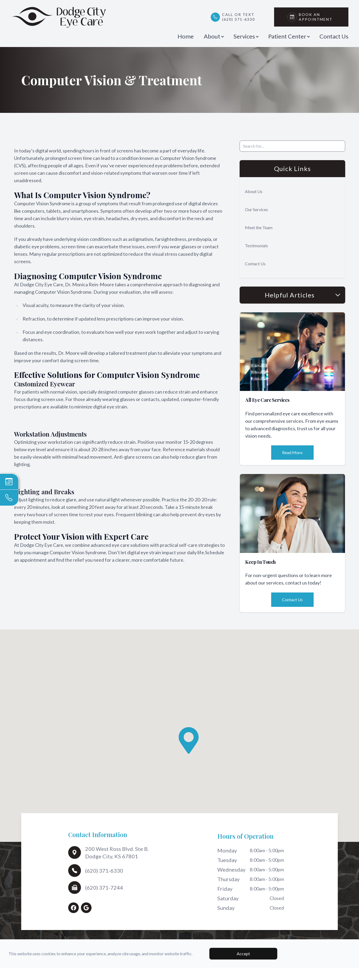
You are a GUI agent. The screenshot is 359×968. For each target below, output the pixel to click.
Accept (243, 953)
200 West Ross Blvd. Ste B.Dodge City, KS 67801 (117, 852)
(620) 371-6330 (104, 870)
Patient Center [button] (288, 36)
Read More (292, 452)
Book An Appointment (317, 17)
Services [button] (245, 36)
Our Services (256, 209)
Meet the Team (259, 227)
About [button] (213, 36)
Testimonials (256, 245)
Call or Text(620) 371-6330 (238, 17)
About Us (253, 191)
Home (186, 36)
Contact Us (333, 36)
